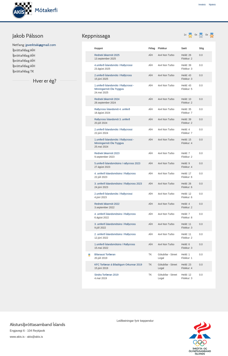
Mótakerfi (46, 10)
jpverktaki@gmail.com (40, 45)
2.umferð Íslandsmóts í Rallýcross (113, 75)
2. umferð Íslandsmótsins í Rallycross (115, 234)
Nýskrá (212, 4)
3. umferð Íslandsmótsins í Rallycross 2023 (118, 183)
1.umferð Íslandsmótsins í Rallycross (114, 244)
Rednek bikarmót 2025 (107, 55)
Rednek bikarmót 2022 (107, 203)
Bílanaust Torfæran (104, 254)
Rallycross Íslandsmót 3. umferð (112, 119)
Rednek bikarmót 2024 (107, 99)
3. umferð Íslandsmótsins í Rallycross (115, 224)
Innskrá (201, 4)
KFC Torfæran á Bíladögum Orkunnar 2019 (118, 264)
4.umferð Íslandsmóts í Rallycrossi (113, 65)
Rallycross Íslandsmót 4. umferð (112, 109)
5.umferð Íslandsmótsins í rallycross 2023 (117, 163)
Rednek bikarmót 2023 (107, 153)
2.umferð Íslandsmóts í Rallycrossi (113, 129)
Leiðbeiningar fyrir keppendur (135, 320)
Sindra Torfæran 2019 (106, 274)
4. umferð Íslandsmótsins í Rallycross (115, 173)
